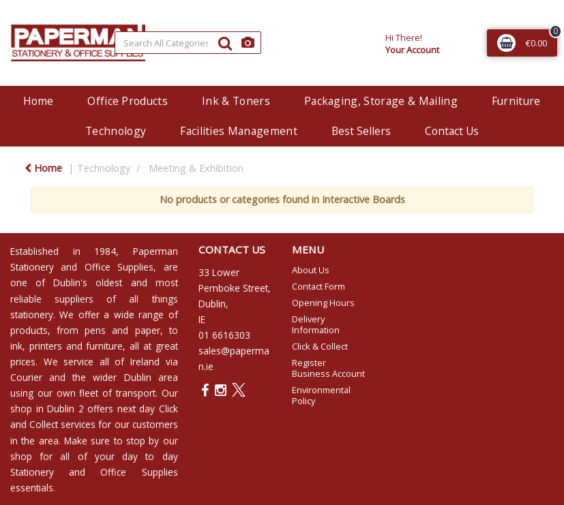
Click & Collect (320, 346)
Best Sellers (361, 130)
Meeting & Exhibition (196, 168)
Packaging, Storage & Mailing (381, 100)
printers (45, 345)
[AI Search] (247, 42)
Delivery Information (316, 324)
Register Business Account (328, 368)
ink (16, 345)
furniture (104, 345)
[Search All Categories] (188, 42)
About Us (310, 270)
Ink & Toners (236, 100)
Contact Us (452, 130)
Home (38, 100)
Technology (115, 130)
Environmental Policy (321, 395)
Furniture (516, 100)
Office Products (127, 100)
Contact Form (318, 286)
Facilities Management (238, 130)
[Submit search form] (225, 42)
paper (147, 330)
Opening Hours (323, 302)
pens (95, 330)
